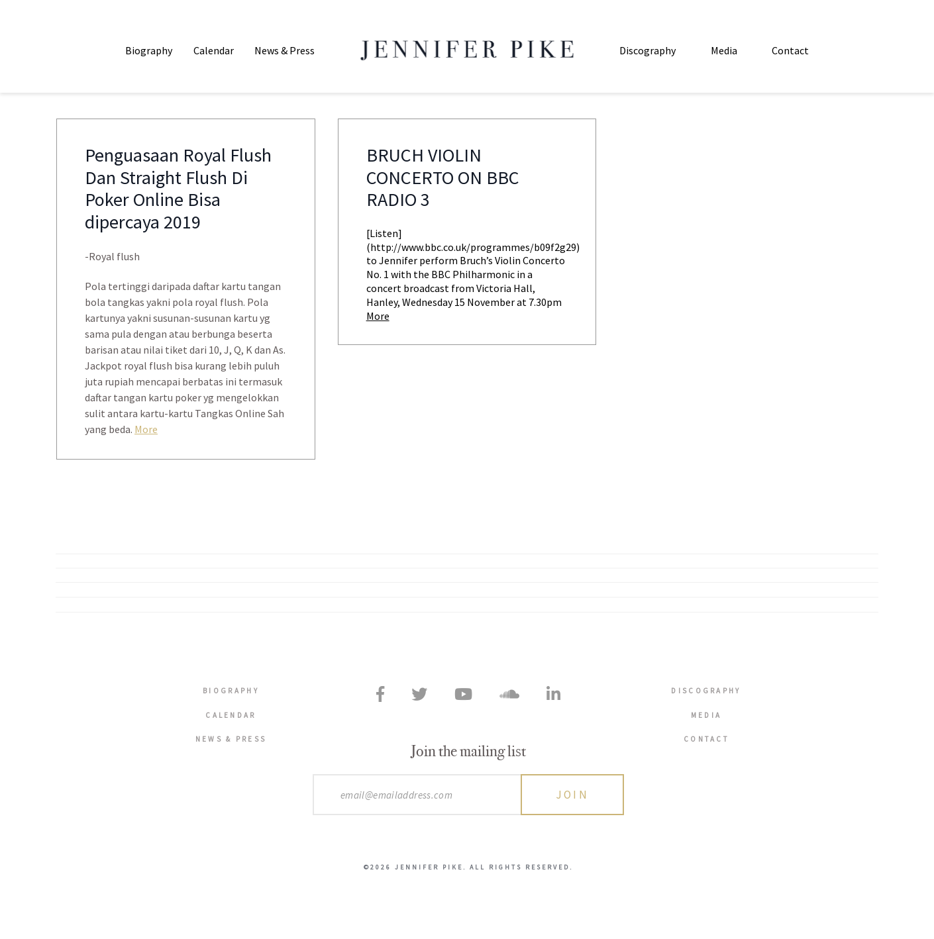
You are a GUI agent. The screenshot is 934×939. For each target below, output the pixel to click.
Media (724, 50)
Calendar (213, 50)
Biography (148, 50)
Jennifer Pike (467, 50)
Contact (790, 50)
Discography (647, 50)
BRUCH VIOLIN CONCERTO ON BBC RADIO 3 (442, 178)
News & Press (284, 50)
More (146, 429)
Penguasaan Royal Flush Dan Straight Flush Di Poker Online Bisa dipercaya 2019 (178, 189)
